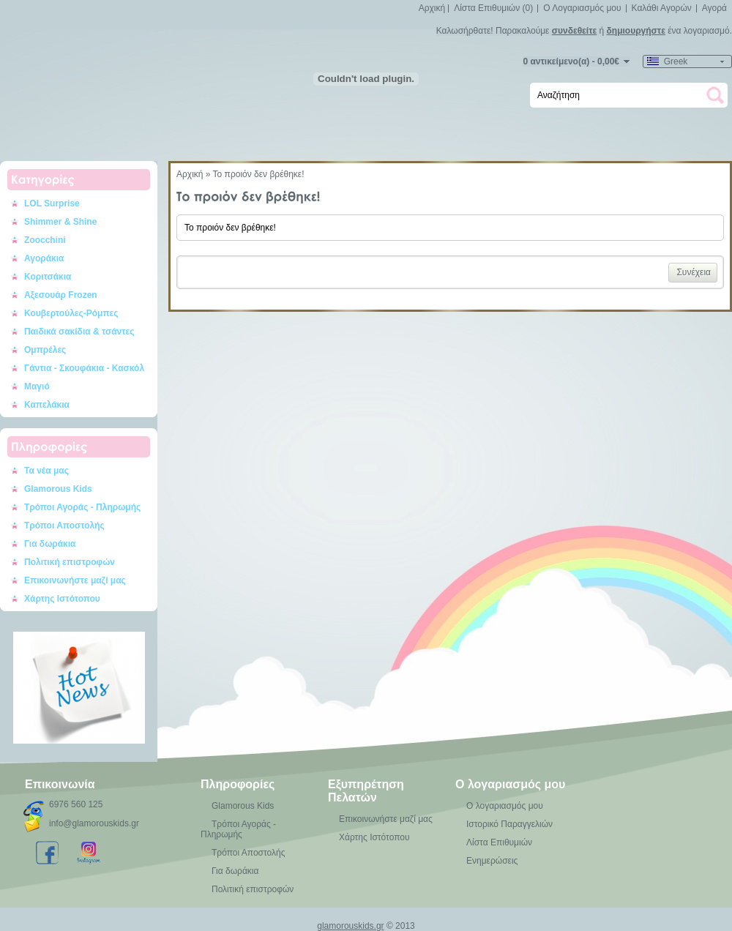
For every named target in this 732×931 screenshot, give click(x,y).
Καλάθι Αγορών (662, 8)
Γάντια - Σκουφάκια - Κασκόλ (84, 368)
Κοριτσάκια (48, 277)
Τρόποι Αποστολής (64, 525)
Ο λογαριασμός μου (510, 784)
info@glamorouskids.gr (94, 823)
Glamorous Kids (58, 489)
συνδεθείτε (574, 31)
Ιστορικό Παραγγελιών (509, 824)
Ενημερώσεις (492, 861)
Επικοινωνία (60, 784)
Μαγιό (37, 386)
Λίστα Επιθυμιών (499, 842)
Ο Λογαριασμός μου (582, 8)
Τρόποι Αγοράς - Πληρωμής (82, 507)
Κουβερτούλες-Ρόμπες (71, 313)
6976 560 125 (75, 804)
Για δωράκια (50, 544)
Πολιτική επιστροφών (69, 562)
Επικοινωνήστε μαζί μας (75, 580)
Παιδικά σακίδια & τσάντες (79, 331)
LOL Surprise (52, 203)
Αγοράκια (44, 258)
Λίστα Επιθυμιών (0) (493, 8)
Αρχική (432, 8)
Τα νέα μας (46, 471)
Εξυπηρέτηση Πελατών (366, 791)
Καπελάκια (47, 405)
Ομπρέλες (45, 350)
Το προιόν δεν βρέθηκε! (259, 174)
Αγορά (714, 8)
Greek (667, 61)
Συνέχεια (693, 272)
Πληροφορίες (237, 784)
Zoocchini (45, 240)
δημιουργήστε (636, 31)
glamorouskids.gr (350, 926)
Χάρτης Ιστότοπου (62, 599)
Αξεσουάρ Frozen (60, 295)
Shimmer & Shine (60, 222)
